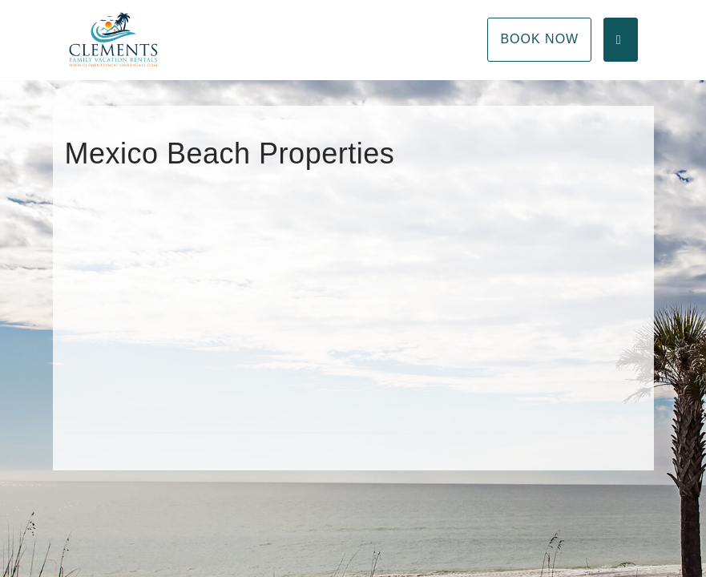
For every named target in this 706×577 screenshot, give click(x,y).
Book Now (539, 39)
